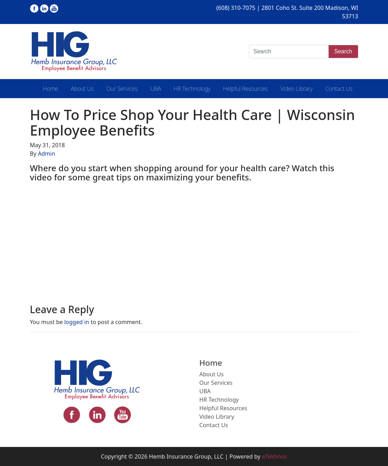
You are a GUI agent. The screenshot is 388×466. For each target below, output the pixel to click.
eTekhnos (274, 456)
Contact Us (338, 88)
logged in (76, 322)
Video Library (296, 88)
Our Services (121, 88)
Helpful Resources (245, 88)
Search (343, 51)
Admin (46, 153)
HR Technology (192, 88)
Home (50, 88)
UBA (155, 88)
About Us (82, 88)
